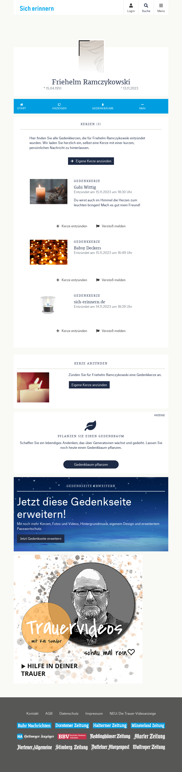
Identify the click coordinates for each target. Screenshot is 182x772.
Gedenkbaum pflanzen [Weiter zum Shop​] (91, 464)
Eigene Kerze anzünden (91, 161)
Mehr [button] (142, 106)
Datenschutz (69, 713)
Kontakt (32, 713)
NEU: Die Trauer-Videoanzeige (133, 713)
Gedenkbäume (103, 106)
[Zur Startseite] (46, 7)
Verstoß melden (111, 226)
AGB (49, 713)
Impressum (94, 713)
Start (21, 106)
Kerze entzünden (71, 226)
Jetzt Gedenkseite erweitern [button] (40, 538)
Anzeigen (59, 106)
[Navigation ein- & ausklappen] (161, 7)
